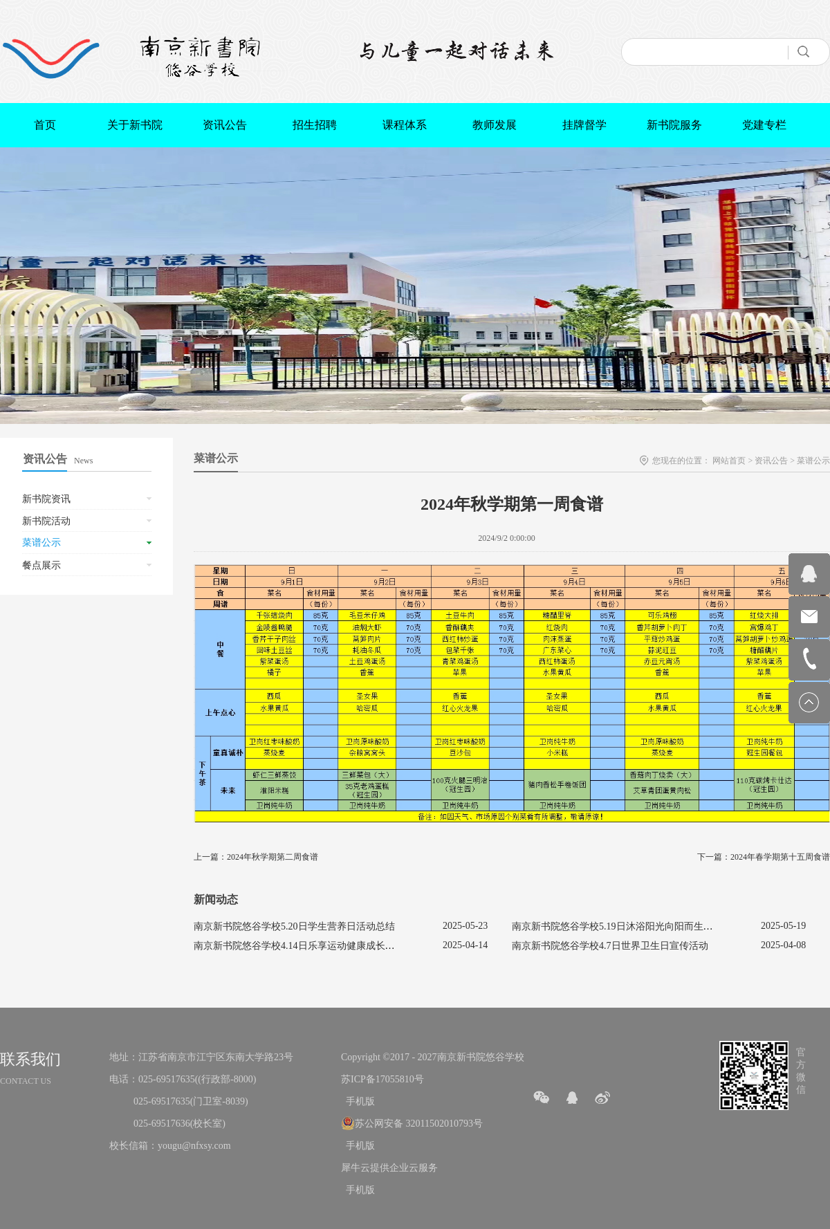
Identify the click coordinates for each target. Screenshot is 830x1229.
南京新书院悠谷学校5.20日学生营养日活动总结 (294, 926)
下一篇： (763, 857)
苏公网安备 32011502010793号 (419, 1123)
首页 (45, 125)
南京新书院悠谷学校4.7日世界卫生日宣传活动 (610, 946)
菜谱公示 (813, 460)
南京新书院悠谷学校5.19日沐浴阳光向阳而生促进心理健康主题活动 (656, 926)
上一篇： (256, 857)
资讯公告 (771, 460)
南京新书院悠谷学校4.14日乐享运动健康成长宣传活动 (309, 946)
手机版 (358, 1101)
